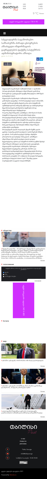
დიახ (6, 272)
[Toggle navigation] (4, 32)
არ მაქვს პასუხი (10, 276)
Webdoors (12, 475)
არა (6, 274)
